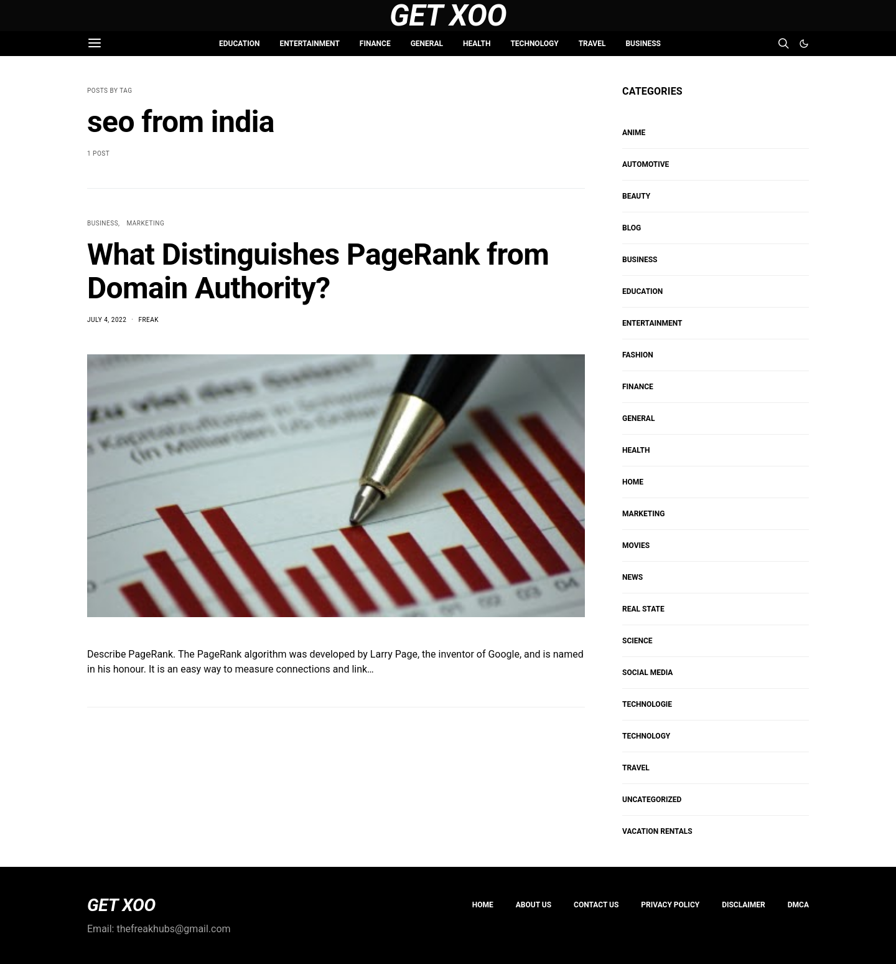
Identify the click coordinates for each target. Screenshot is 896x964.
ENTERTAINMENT (309, 43)
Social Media (647, 672)
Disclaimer (743, 904)
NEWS (632, 577)
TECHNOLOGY (534, 43)
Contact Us (596, 904)
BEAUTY (636, 196)
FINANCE (375, 43)
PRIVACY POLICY (670, 904)
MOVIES (636, 545)
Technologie (647, 704)
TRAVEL (592, 43)
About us (533, 904)
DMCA (798, 904)
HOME (632, 482)
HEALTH (476, 43)
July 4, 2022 (106, 319)
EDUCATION (239, 43)
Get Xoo (448, 16)
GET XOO (121, 905)
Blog (631, 228)
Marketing (146, 223)
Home (482, 904)
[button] (804, 44)
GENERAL (427, 43)
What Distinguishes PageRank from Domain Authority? (318, 271)
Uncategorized (651, 799)
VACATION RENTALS (657, 831)
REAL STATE (643, 609)
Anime (633, 132)
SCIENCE (637, 640)
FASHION (637, 355)
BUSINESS (642, 43)
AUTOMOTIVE (645, 164)
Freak (148, 319)
